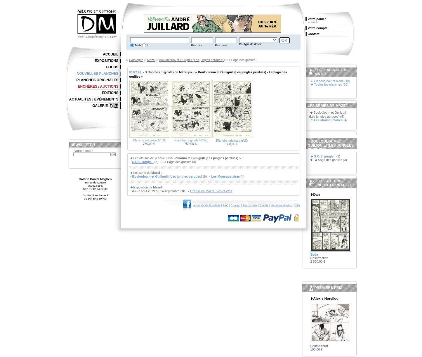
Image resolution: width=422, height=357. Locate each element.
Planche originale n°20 (232, 140)
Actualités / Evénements (94, 99)
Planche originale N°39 (190, 140)
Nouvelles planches (98, 74)
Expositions (106, 61)
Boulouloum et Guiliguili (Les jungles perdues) (191, 60)
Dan (316, 195)
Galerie (100, 106)
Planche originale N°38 (149, 140)
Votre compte (318, 28)
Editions (110, 93)
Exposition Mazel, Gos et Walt (211, 191)
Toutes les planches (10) (331, 84)
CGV (297, 205)
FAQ (225, 205)
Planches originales (97, 80)
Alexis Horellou (325, 299)
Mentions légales (281, 205)
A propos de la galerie (206, 205)
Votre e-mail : (83, 150)
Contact (235, 205)
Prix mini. (197, 45)
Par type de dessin (250, 44)
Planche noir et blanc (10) (332, 81)
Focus (112, 67)
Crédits (264, 205)
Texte (137, 45)
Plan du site (250, 205)
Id (147, 45)
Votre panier (317, 19)
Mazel (151, 60)
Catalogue (136, 60)
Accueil (110, 54)
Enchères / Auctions (98, 86)
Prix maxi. (221, 45)
